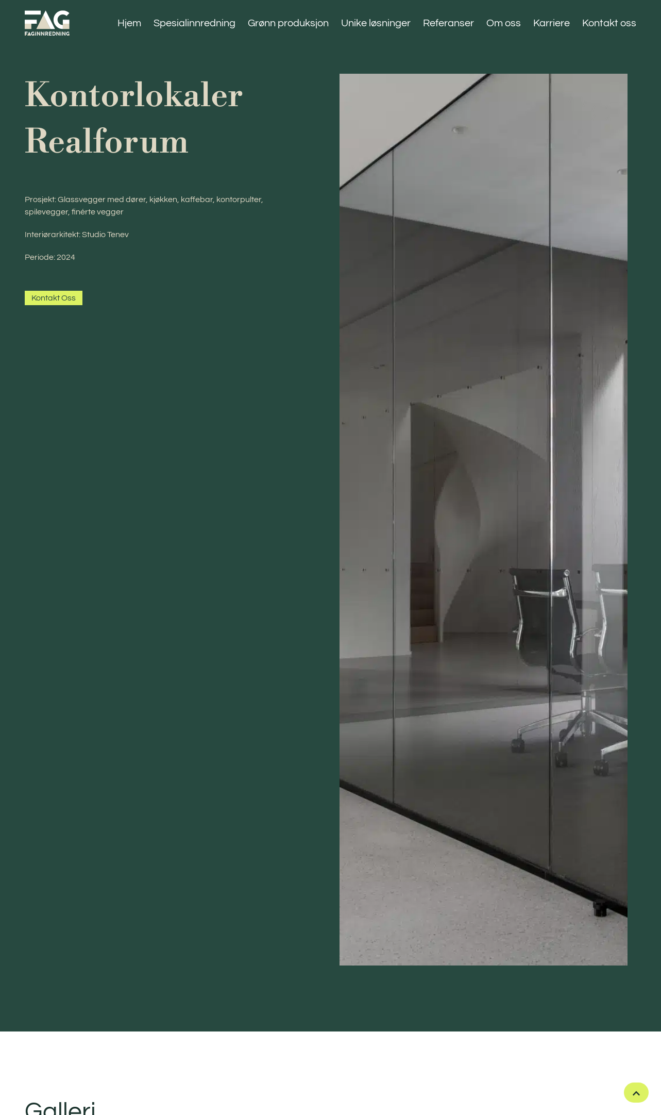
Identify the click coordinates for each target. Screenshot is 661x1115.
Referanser (448, 23)
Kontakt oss (609, 23)
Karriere (551, 23)
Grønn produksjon (288, 23)
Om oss (503, 23)
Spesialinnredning (194, 23)
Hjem (129, 23)
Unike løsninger (376, 23)
